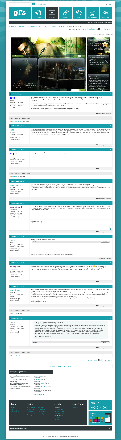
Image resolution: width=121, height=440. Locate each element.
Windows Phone (60, 413)
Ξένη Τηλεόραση (32, 26)
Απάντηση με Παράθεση (103, 113)
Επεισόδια (53, 26)
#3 (110, 126)
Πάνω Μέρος (15, 411)
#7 (110, 236)
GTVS (13, 407)
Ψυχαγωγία (41, 409)
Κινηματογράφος (31, 413)
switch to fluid (96, 422)
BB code (38, 376)
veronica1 (14, 355)
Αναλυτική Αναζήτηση (42, 4)
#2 (110, 94)
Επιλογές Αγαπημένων (105, 22)
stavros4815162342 (17, 121)
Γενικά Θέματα (31, 407)
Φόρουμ (13, 26)
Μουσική (29, 415)
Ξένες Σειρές (30, 411)
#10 (110, 318)
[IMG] (42, 383)
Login (110, 4)
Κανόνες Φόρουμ (38, 394)
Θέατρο (29, 417)
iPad (61, 409)
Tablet (63, 411)
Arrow (46, 26)
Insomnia (75, 407)
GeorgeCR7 (15, 313)
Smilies (38, 379)
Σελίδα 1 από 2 (93, 29)
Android (57, 411)
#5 (110, 181)
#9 (110, 286)
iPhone (57, 409)
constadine (15, 176)
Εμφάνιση (108, 34)
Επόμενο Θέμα (66, 366)
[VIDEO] (43, 386)
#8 (110, 262)
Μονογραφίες (42, 413)
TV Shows (21, 26)
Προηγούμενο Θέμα (55, 366)
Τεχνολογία (41, 411)
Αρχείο (13, 409)
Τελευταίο (108, 29)
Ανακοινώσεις (42, 415)
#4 (110, 149)
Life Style (41, 407)
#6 (110, 203)
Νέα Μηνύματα (92, 22)
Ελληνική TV (30, 409)
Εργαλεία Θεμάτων (98, 34)
